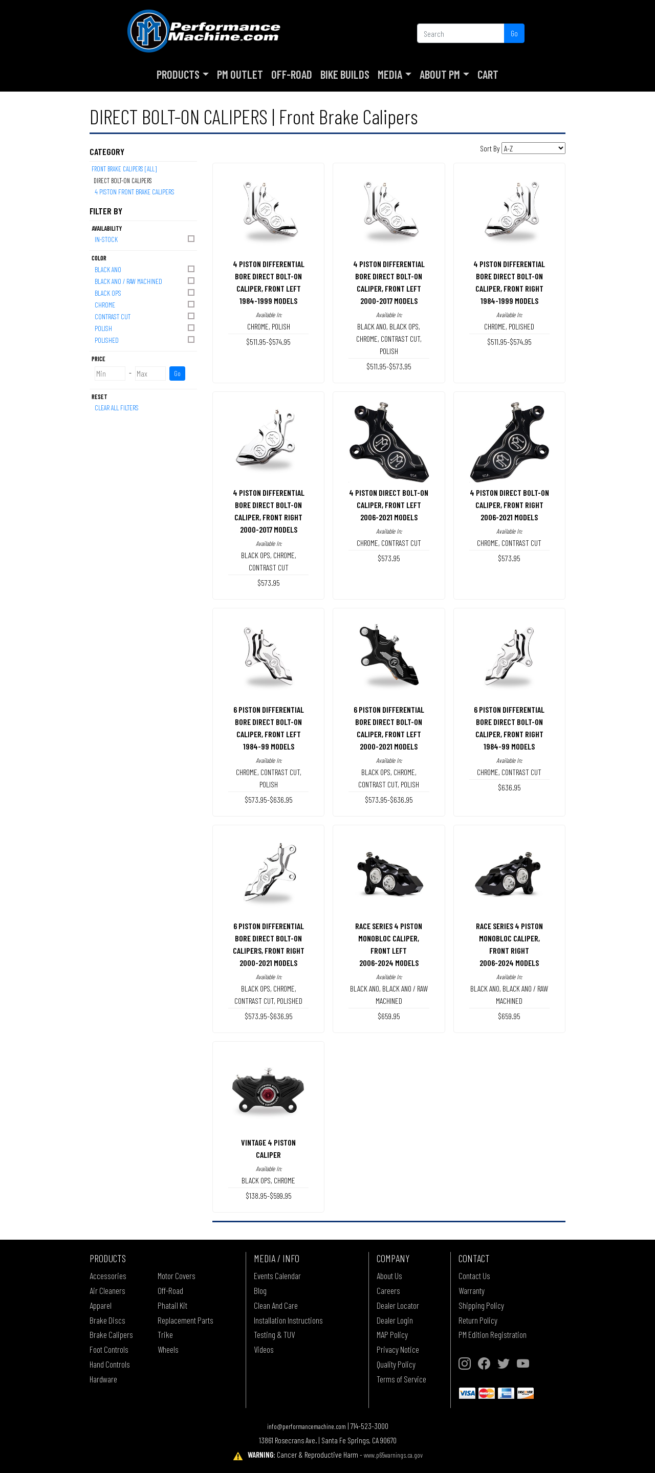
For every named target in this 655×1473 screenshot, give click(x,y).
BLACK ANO (145, 269)
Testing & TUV (274, 1334)
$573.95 (268, 582)
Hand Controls (110, 1364)
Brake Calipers (111, 1334)
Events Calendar (277, 1275)
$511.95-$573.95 (388, 366)
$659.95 (389, 1016)
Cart (487, 74)
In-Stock (145, 239)
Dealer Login (395, 1320)
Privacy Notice (398, 1349)
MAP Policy (392, 1334)
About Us (389, 1275)
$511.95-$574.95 (268, 341)
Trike (165, 1334)
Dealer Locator (398, 1305)
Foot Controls (109, 1349)
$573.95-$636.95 (269, 799)
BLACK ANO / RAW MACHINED (145, 280)
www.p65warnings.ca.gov (393, 1454)
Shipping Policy (481, 1305)
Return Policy (477, 1320)
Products (178, 74)
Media (390, 74)
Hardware (103, 1379)
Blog (260, 1290)
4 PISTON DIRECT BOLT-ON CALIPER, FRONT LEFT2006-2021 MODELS (388, 505)
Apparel (101, 1305)
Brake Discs (107, 1320)
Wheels (168, 1349)
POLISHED (145, 339)
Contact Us (474, 1275)
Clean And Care (276, 1305)
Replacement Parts (185, 1320)
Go (514, 33)
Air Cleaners (107, 1290)
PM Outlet (240, 74)
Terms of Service (401, 1379)
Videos (264, 1349)
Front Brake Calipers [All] (124, 169)
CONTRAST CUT (145, 316)
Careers (388, 1290)
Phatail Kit (172, 1305)
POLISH (145, 328)
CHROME (145, 304)
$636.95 (509, 787)
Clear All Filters (117, 407)
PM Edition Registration (492, 1334)
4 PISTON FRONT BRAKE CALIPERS (134, 191)
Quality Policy (396, 1364)
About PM (440, 74)
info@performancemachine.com (306, 1426)
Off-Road (291, 74)
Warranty (471, 1290)
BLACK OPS (145, 292)
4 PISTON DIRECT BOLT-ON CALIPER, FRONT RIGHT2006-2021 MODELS (509, 505)
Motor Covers (176, 1275)
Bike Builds (344, 74)
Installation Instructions (288, 1320)
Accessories (108, 1275)
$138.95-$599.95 (269, 1195)
